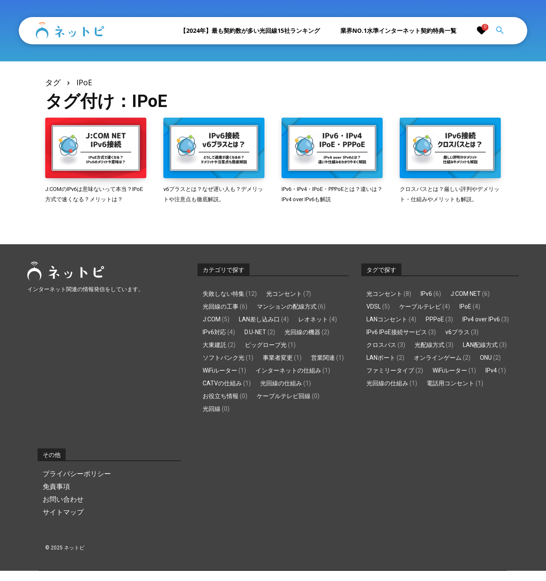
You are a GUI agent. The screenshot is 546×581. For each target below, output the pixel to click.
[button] (500, 30)
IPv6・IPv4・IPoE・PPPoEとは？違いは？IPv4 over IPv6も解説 (329, 199)
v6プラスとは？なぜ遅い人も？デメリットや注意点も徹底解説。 (211, 199)
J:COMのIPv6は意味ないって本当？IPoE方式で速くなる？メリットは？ (93, 199)
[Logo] (70, 30)
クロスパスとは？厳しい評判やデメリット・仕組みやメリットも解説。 (447, 199)
